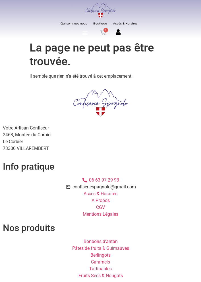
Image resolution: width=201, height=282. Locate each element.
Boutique (100, 23)
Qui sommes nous (74, 23)
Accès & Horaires (125, 23)
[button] (85, 33)
